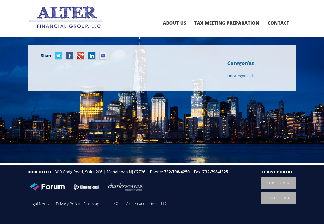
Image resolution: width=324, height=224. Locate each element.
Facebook (69, 56)
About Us (174, 23)
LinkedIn (92, 56)
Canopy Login (278, 183)
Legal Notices (40, 204)
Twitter (58, 56)
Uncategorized (240, 75)
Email (103, 56)
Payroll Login (278, 198)
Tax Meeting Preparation (226, 23)
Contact (278, 23)
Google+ (80, 56)
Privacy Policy (68, 204)
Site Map (91, 204)
